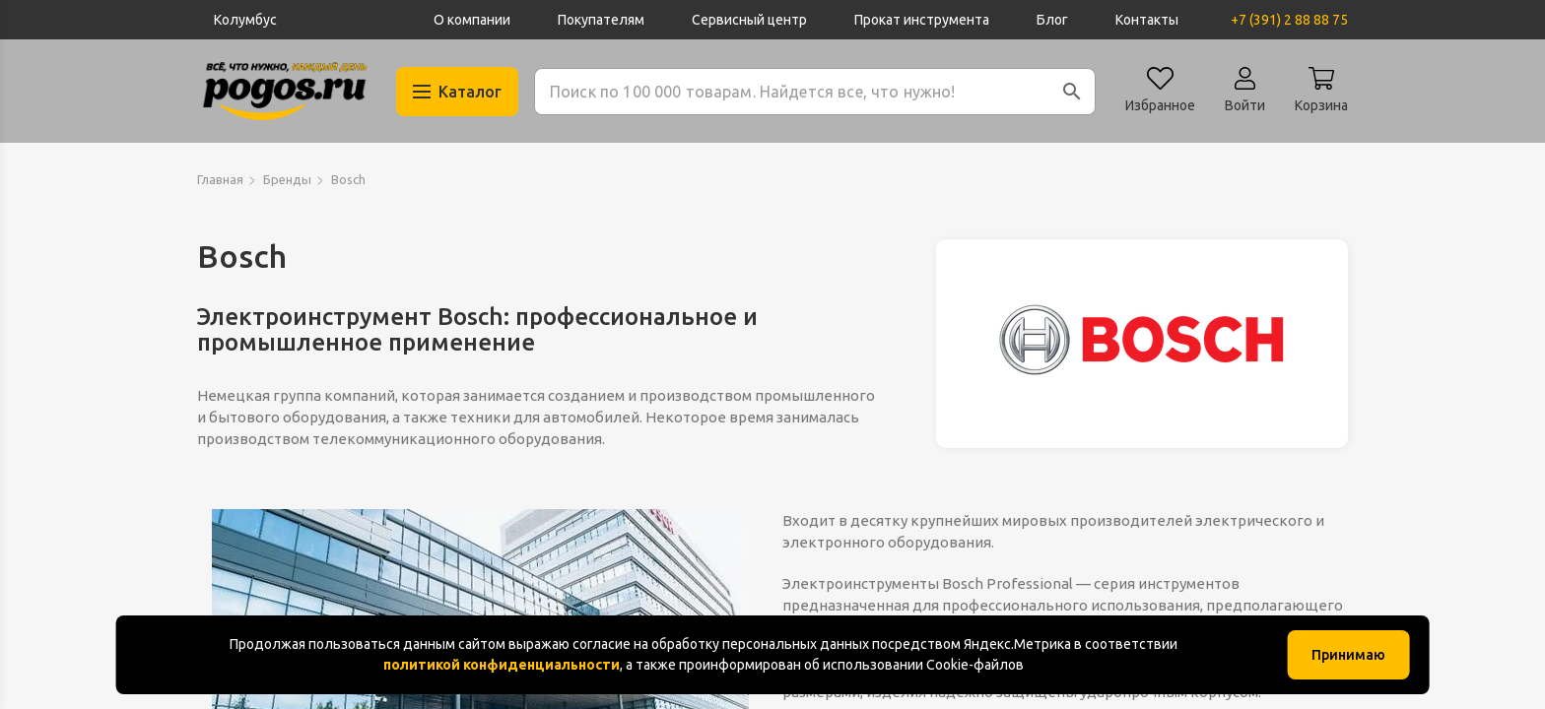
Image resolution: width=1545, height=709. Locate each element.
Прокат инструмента (921, 20)
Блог (1052, 20)
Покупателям (601, 20)
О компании (472, 20)
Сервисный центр (749, 20)
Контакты (1146, 20)
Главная (220, 179)
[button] (1072, 91)
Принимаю (1348, 655)
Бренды (287, 179)
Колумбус (245, 20)
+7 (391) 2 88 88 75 (1289, 20)
